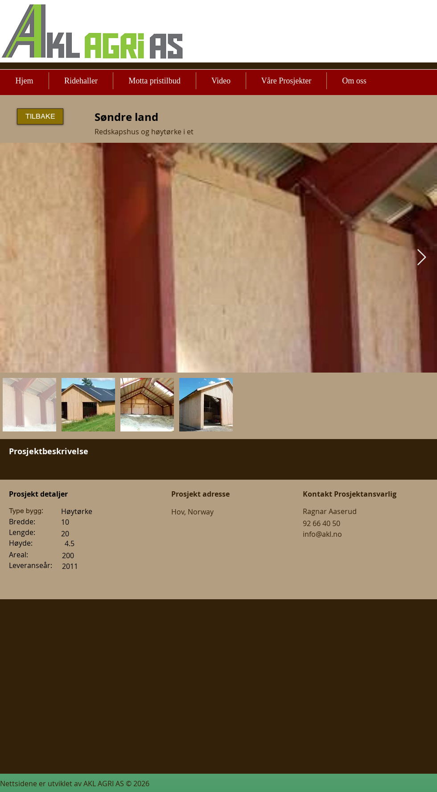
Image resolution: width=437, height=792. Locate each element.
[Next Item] (421, 257)
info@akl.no (322, 534)
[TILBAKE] (40, 116)
